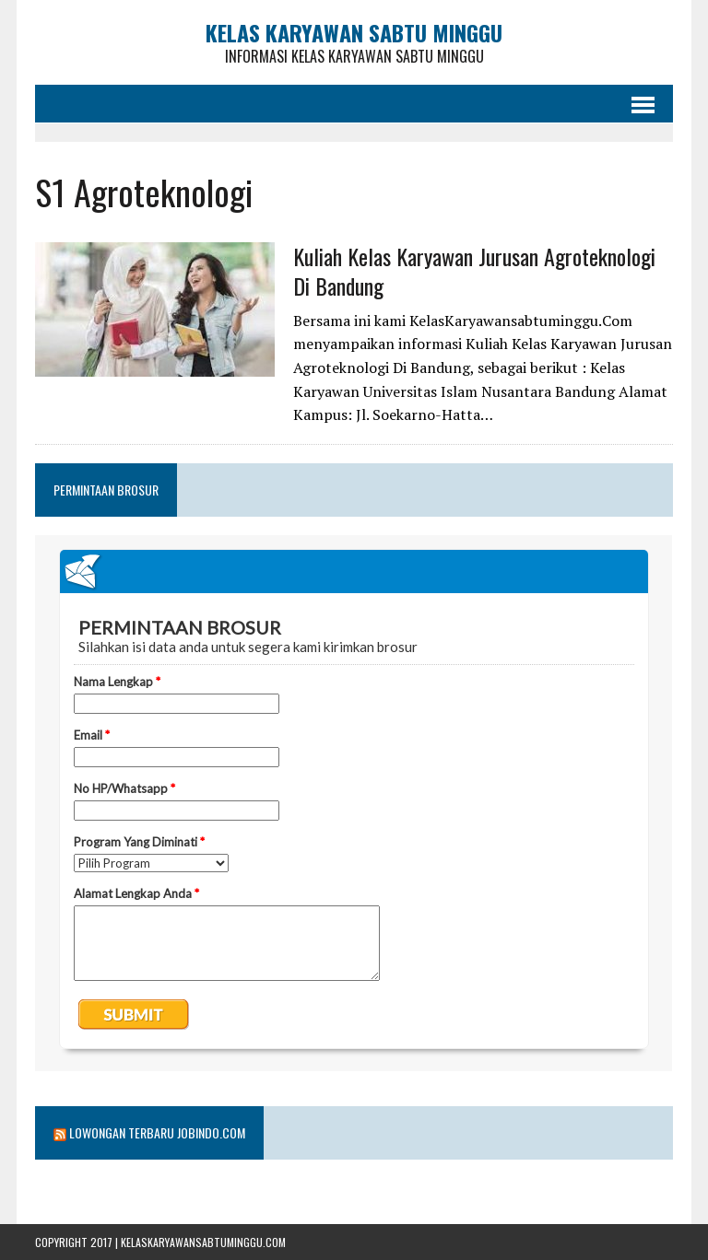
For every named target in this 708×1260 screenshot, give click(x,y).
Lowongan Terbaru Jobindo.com (157, 1132)
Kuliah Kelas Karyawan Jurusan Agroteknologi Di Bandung (474, 270)
